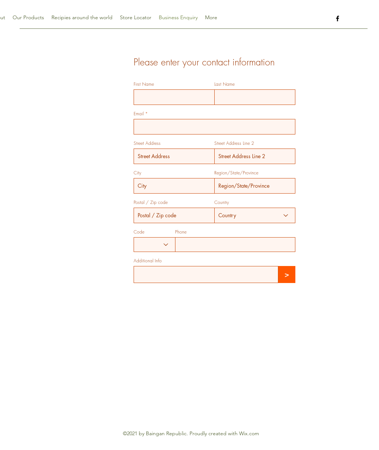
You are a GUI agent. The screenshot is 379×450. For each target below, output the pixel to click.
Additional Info (148, 261)
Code (139, 232)
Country (221, 202)
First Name (144, 84)
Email (139, 114)
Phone (181, 232)
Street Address (147, 143)
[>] (286, 274)
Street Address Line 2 (234, 143)
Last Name (224, 84)
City (137, 173)
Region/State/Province (236, 173)
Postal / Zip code (151, 202)
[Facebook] (337, 18)
